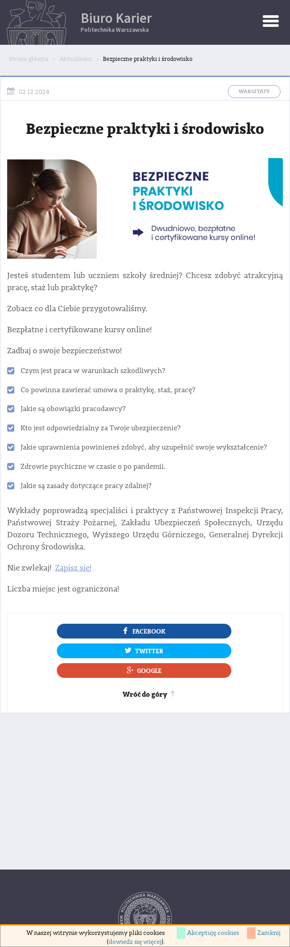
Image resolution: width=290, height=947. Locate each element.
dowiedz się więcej (135, 942)
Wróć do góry (149, 694)
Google (144, 670)
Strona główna (28, 59)
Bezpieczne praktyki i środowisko (147, 59)
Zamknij (269, 933)
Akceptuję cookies (213, 933)
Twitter (144, 651)
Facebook (144, 631)
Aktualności (76, 59)
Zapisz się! (73, 568)
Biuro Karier (185, 21)
